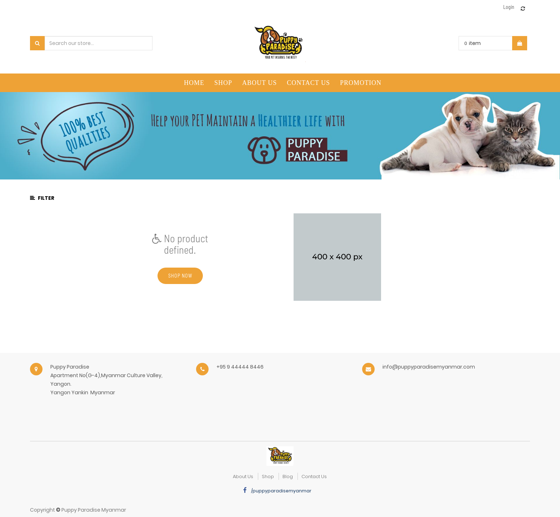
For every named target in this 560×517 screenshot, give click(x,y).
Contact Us (314, 476)
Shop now (180, 276)
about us (243, 476)
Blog (287, 476)
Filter (42, 198)
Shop (268, 476)
